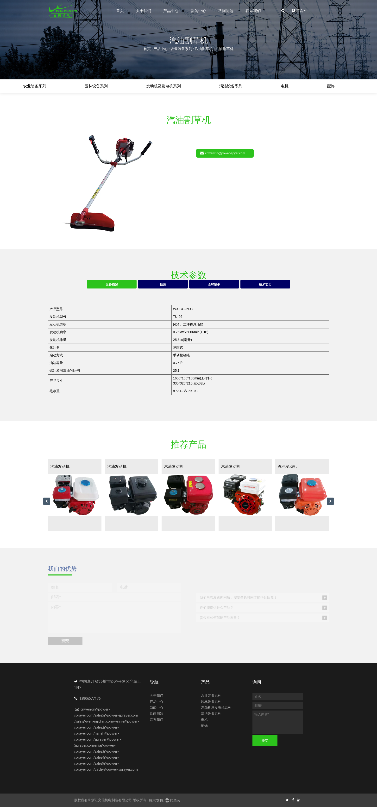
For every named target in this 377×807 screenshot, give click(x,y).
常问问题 (225, 11)
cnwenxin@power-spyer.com (222, 153)
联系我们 (253, 11)
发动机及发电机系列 (163, 86)
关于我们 (143, 11)
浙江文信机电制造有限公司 (111, 800)
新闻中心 (198, 11)
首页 (120, 11)
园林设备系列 (96, 86)
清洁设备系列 (230, 86)
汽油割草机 (204, 49)
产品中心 (171, 11)
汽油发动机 (59, 466)
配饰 (331, 86)
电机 (285, 86)
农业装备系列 (181, 49)
